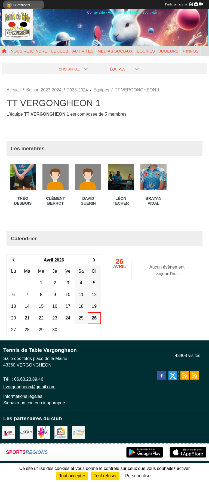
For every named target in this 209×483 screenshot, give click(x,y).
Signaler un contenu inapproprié (34, 403)
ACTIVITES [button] (83, 51)
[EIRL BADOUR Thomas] (60, 432)
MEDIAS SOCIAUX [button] (115, 51)
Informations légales (22, 396)
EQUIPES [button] (146, 51)
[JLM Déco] (8, 432)
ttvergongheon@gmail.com (29, 386)
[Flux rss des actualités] (184, 375)
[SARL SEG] (26, 432)
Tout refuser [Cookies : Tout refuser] (105, 475)
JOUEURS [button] (169, 51)
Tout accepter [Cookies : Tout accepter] (72, 475)
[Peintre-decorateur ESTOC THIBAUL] (43, 432)
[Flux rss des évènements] (194, 375)
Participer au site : (184, 4)
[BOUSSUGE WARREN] (78, 432)
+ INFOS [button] (191, 51)
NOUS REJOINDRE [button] (29, 51)
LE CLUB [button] (59, 51)
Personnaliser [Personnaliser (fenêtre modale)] (138, 475)
